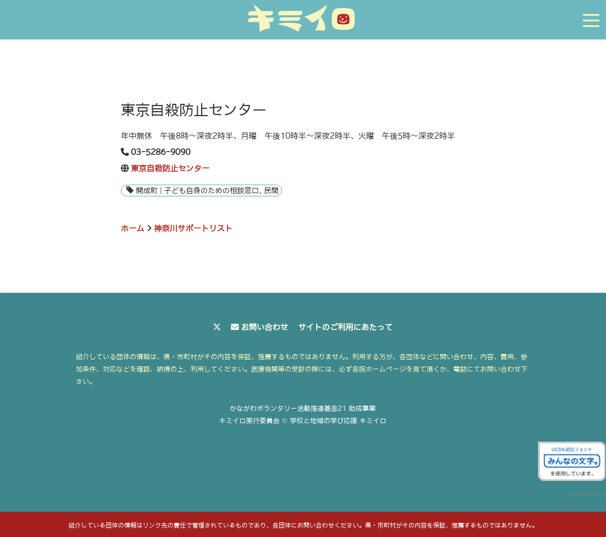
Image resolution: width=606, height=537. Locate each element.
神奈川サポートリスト (193, 228)
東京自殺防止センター (170, 168)
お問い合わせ (264, 327)
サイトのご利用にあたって (345, 327)
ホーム (132, 228)
